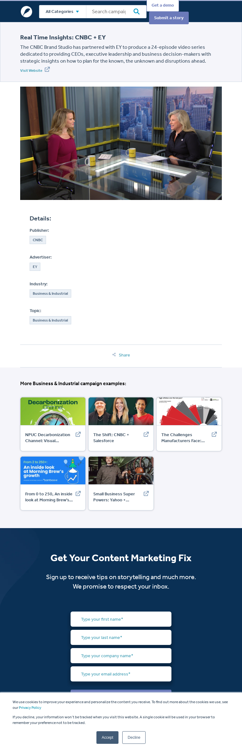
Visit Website (35, 70)
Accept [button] (107, 737)
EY (35, 267)
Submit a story (169, 17)
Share (121, 355)
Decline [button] (134, 737)
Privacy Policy (30, 707)
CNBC (38, 240)
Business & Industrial (50, 293)
